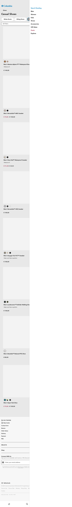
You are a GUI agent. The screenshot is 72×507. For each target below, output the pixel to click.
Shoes (5, 10)
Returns (3, 428)
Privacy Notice (20, 467)
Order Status (4, 431)
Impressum (62, 488)
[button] (9, 504)
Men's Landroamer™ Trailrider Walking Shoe (17, 304)
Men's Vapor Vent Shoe (10, 403)
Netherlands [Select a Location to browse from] (7, 483)
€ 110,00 (42, 70)
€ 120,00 (42, 166)
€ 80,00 (41, 259)
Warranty (18, 488)
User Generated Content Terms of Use (49, 488)
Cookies (3, 490)
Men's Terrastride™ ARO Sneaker (13, 113)
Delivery (3, 433)
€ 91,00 (6, 166)
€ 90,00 (47, 212)
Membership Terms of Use (34, 488)
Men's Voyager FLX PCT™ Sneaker (14, 255)
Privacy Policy (24, 488)
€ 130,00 (11, 166)
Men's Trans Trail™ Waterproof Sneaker (15, 160)
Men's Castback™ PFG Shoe (47, 354)
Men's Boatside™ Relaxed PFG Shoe (15, 354)
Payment (3, 436)
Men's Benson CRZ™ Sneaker (48, 255)
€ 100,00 (12, 117)
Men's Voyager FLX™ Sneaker (48, 209)
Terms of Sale (11, 488)
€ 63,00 (41, 212)
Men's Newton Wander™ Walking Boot (51, 160)
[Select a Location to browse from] (2, 483)
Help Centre (5, 423)
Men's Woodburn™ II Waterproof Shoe (51, 304)
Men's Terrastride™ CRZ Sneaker (13, 209)
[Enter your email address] (35, 462)
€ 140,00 (6, 70)
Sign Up (54, 98)
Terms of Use (4, 488)
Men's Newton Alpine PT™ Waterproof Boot (17, 64)
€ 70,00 (6, 117)
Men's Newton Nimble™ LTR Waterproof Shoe (53, 64)
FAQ (2, 438)
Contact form (4, 425)
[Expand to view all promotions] (36, 2)
